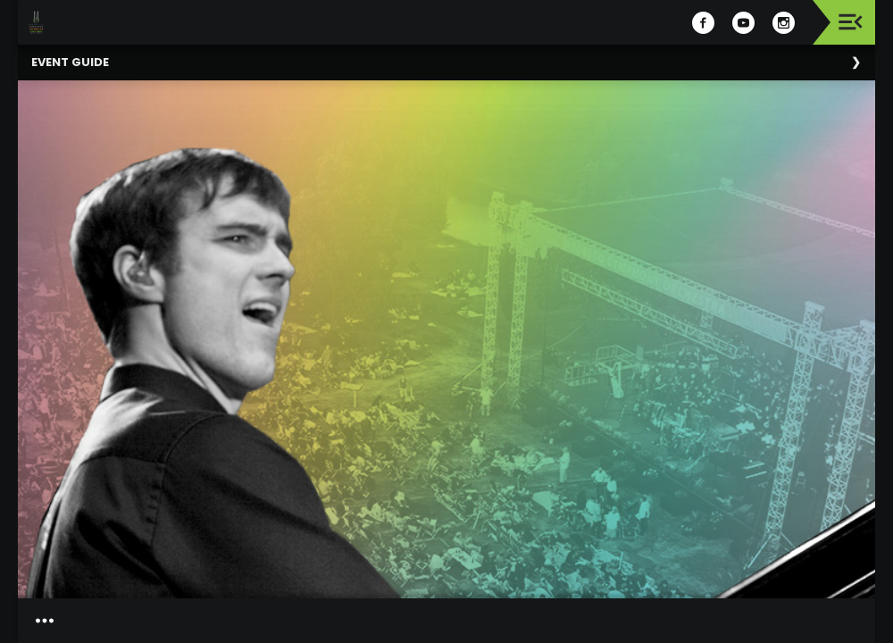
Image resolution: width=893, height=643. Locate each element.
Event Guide (70, 62)
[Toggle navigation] (850, 22)
